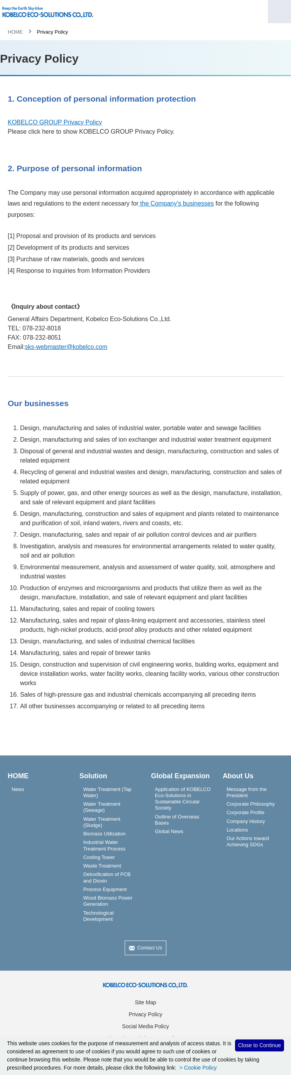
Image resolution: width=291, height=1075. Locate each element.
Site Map (145, 1002)
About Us (238, 776)
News (18, 789)
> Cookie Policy (197, 1068)
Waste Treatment (102, 866)
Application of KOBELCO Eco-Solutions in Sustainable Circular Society (183, 798)
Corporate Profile (245, 812)
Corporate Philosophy (251, 804)
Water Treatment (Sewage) (101, 807)
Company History (246, 821)
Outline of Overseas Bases (177, 820)
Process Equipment (105, 889)
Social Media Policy (145, 1026)
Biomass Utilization (104, 834)
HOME (15, 32)
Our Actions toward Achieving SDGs (248, 841)
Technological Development (98, 916)
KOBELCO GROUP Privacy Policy (55, 122)
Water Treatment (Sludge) (101, 822)
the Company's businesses (176, 203)
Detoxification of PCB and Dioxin (107, 877)
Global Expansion (180, 776)
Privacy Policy (145, 1014)
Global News (169, 831)
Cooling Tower (99, 857)
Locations (237, 830)
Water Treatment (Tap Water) (107, 792)
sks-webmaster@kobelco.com (66, 347)
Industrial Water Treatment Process (104, 845)
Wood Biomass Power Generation (108, 901)
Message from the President (247, 792)
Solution (93, 776)
